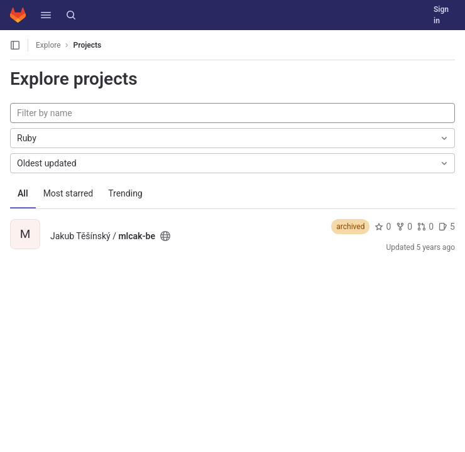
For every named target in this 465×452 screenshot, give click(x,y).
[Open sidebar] (15, 45)
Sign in (441, 15)
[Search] (71, 15)
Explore (48, 45)
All (23, 193)
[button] (46, 15)
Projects (88, 45)
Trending (125, 193)
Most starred (68, 193)
